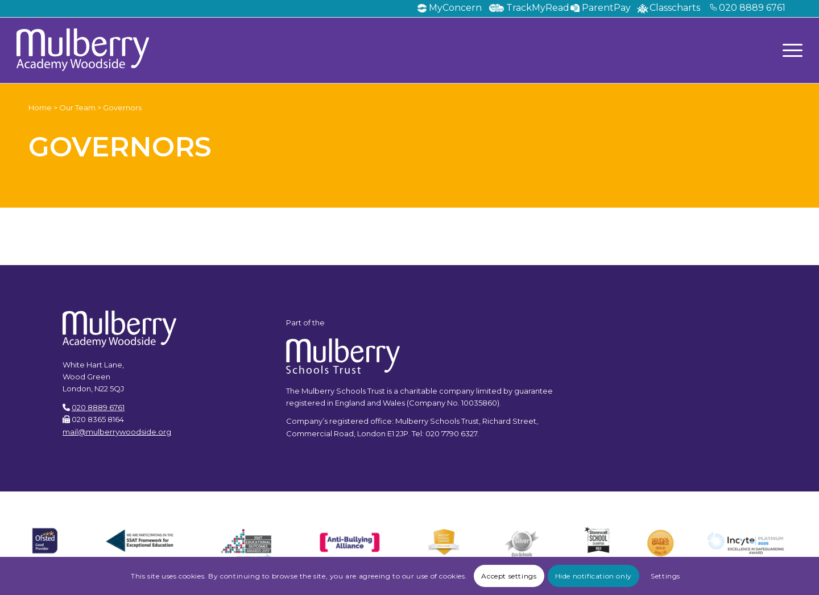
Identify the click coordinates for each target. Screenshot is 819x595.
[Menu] (789, 50)
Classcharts (675, 7)
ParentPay (606, 7)
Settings (665, 576)
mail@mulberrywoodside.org (117, 431)
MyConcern (455, 7)
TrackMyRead (537, 7)
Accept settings (508, 576)
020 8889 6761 (752, 7)
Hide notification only (593, 576)
